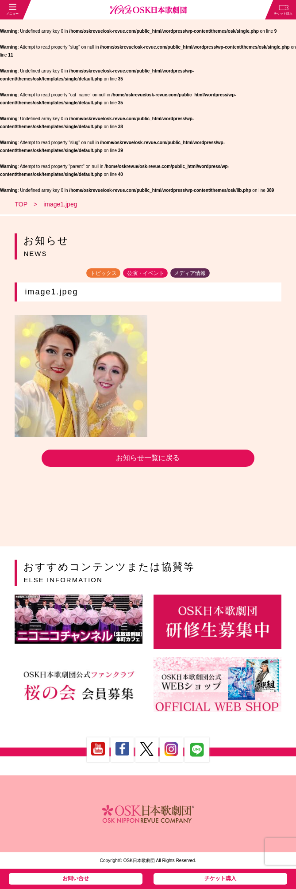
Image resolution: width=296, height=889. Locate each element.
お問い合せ (75, 878)
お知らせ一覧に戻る (148, 458)
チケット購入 (220, 878)
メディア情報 (190, 273)
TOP (21, 204)
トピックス (103, 273)
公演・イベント (145, 273)
